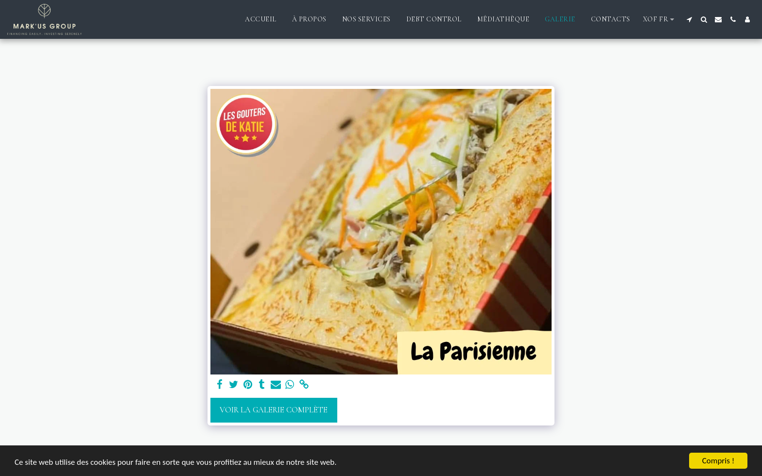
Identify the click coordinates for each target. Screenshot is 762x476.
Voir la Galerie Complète (274, 410)
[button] (689, 19)
